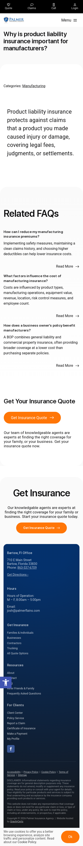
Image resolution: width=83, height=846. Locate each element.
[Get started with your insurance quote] (41, 528)
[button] (6, 682)
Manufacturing (33, 86)
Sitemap (22, 775)
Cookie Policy (48, 772)
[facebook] (11, 749)
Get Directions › (17, 574)
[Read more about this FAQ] (67, 266)
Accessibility (14, 772)
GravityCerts (16, 821)
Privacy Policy (30, 772)
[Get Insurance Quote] (32, 418)
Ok (70, 837)
